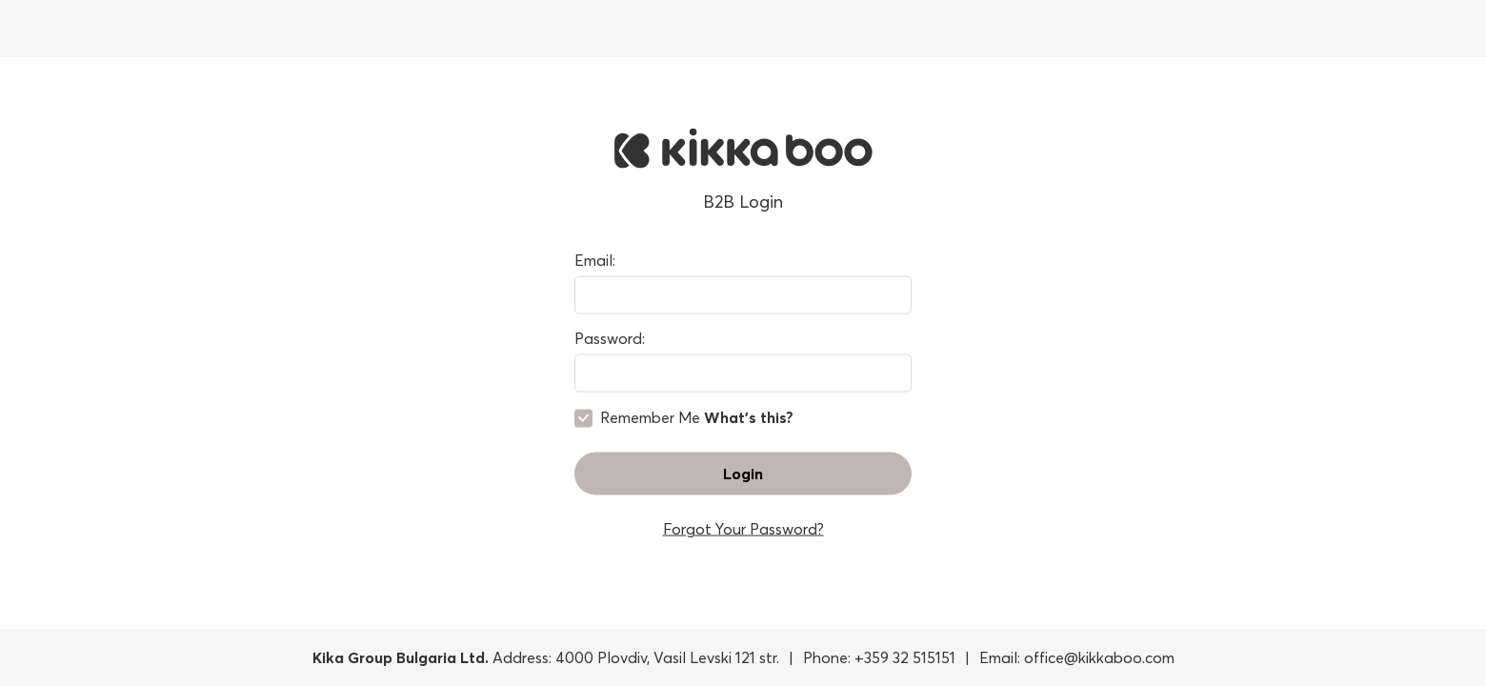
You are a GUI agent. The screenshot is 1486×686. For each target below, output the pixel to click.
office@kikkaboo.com (1099, 657)
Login (743, 472)
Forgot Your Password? (743, 527)
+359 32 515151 (904, 657)
